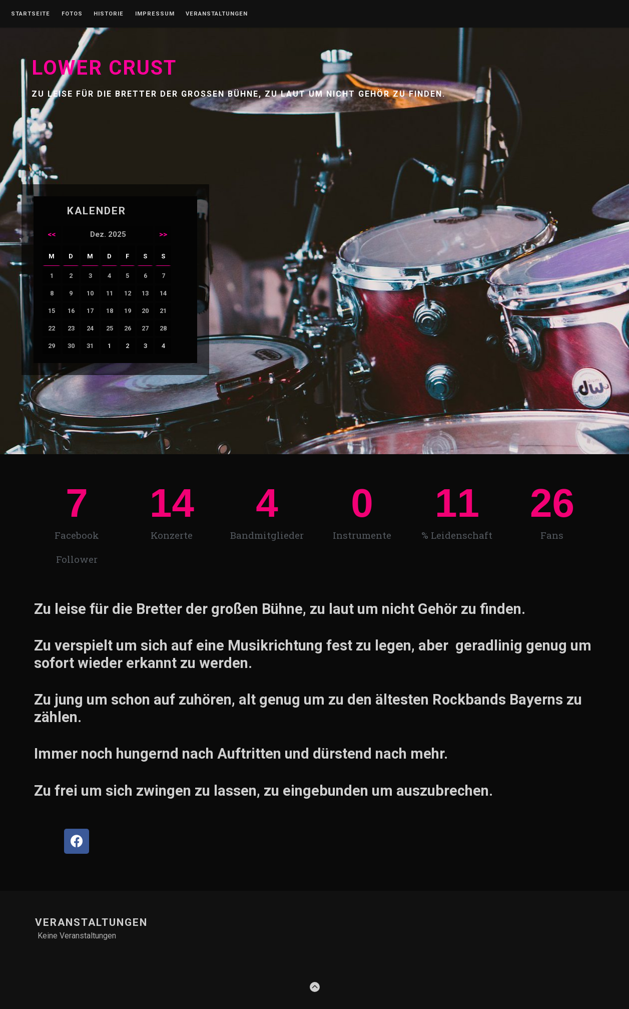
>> (163, 234)
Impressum (155, 14)
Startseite (30, 14)
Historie (109, 14)
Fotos (72, 14)
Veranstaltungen (217, 14)
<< (52, 234)
